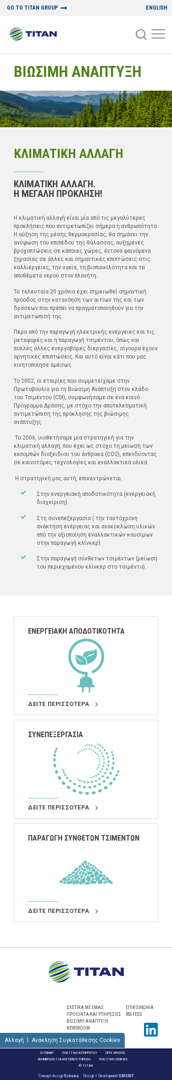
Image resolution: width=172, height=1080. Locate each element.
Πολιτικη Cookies (113, 1059)
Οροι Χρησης (115, 1053)
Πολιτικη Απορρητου (79, 1053)
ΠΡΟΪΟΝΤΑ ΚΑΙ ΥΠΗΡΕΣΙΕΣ (94, 1014)
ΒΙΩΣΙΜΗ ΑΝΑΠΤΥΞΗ (77, 72)
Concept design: (59, 1076)
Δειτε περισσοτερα (63, 704)
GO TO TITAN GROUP (32, 8)
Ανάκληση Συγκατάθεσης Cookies (76, 1040)
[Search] (142, 35)
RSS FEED (134, 1014)
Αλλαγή (14, 1040)
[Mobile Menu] (158, 35)
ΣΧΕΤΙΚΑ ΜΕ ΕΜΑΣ (85, 1007)
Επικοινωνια (140, 1007)
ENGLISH (156, 8)
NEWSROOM (78, 1028)
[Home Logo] (33, 35)
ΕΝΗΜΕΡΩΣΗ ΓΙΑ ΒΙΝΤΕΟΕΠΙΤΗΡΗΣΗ (64, 1059)
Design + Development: (108, 1076)
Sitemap (47, 1053)
